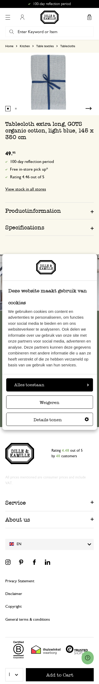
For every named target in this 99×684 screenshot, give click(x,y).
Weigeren (49, 402)
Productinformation (33, 210)
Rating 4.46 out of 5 (27, 177)
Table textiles (45, 46)
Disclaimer (13, 594)
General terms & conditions (27, 619)
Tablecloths (67, 46)
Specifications (24, 227)
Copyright (13, 607)
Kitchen (25, 46)
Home (9, 46)
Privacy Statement (19, 581)
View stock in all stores (25, 189)
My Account (22, 17)
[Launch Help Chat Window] (88, 657)
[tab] (49, 210)
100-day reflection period (32, 161)
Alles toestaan (51, 384)
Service (15, 502)
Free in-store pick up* (29, 169)
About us (17, 519)
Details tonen (61, 419)
